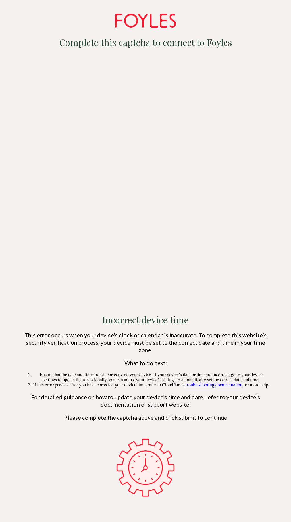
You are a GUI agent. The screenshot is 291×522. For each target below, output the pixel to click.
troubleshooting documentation (214, 384)
